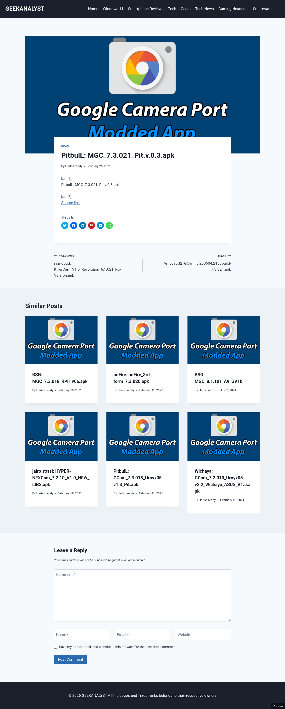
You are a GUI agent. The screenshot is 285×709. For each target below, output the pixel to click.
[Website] (203, 634)
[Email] (142, 634)
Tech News (204, 8)
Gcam (186, 8)
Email (123, 634)
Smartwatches (265, 8)
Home (93, 8)
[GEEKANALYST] (25, 8)
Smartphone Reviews (146, 8)
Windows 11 (113, 8)
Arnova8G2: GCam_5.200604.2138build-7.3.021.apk (188, 262)
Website (184, 634)
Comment (65, 574)
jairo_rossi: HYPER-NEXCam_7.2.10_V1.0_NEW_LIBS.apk (61, 477)
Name (62, 634)
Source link (70, 202)
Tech (172, 8)
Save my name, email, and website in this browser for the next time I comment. (118, 647)
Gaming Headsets (233, 8)
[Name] (81, 634)
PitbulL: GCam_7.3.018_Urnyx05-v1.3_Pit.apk (138, 477)
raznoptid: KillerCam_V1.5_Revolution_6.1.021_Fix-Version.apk (96, 265)
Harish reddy (73, 166)
